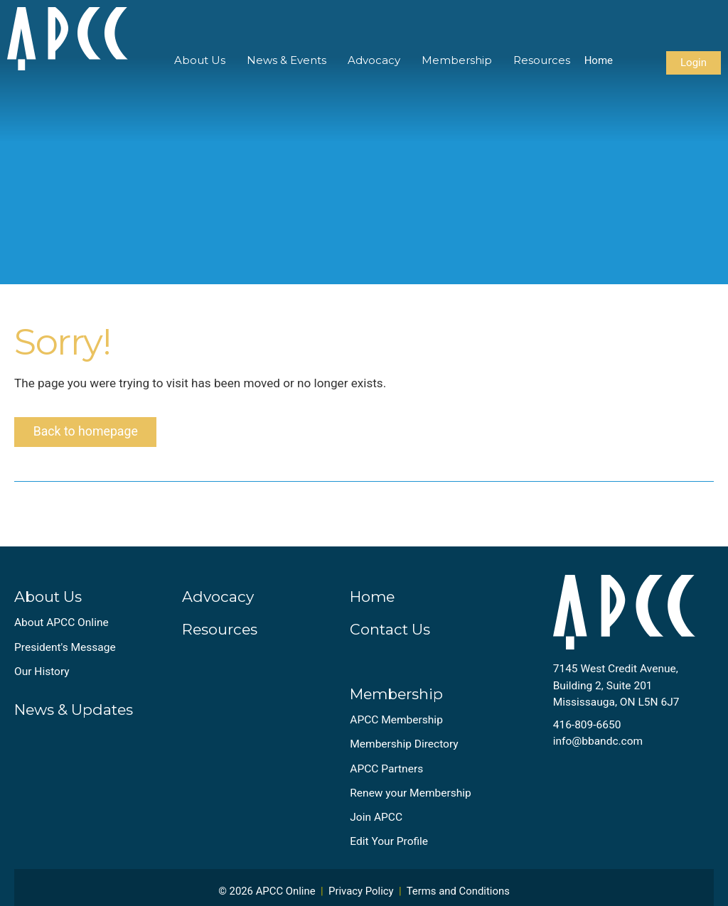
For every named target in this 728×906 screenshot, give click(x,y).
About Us (199, 60)
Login (693, 62)
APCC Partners (386, 771)
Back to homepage (87, 433)
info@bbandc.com (598, 744)
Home (598, 60)
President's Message (65, 650)
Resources (541, 60)
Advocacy (374, 60)
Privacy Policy (361, 894)
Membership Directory (404, 747)
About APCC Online (61, 626)
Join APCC (376, 820)
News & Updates (73, 713)
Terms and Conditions (458, 894)
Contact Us (390, 633)
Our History (42, 674)
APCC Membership (396, 722)
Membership (457, 60)
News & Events (286, 60)
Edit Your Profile (389, 844)
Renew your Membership (410, 795)
